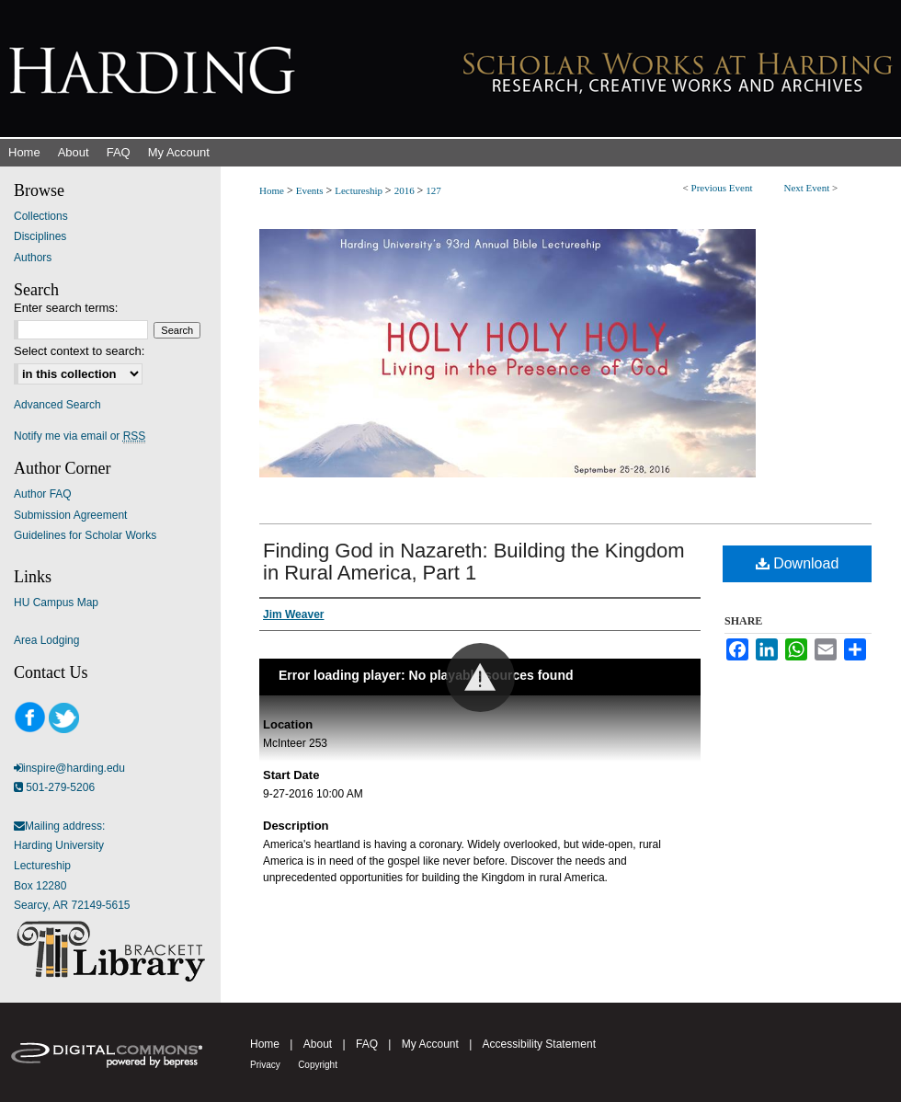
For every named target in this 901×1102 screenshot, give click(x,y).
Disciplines (40, 236)
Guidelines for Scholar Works (85, 535)
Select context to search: (79, 351)
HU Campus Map (56, 602)
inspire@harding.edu (74, 768)
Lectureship (360, 190)
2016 (405, 190)
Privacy (265, 1065)
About (317, 1044)
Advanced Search (57, 404)
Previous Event (722, 187)
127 (433, 190)
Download (797, 563)
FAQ (367, 1044)
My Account (430, 1044)
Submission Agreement (70, 515)
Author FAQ (43, 494)
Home (271, 190)
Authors (32, 257)
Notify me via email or (79, 436)
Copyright (317, 1065)
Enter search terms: (66, 308)
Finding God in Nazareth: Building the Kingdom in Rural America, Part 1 (474, 561)
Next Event (806, 187)
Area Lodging (46, 640)
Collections (41, 216)
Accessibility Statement (539, 1044)
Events (311, 190)
